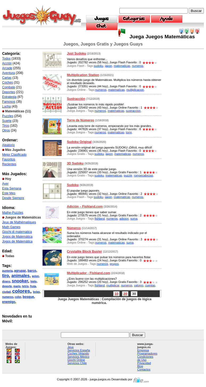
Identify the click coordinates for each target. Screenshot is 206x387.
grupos (114, 263)
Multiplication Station (83, 75)
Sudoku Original (79, 142)
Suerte (6, 121)
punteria (7, 270)
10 (116, 294)
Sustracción (76, 99)
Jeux (71, 347)
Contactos (143, 369)
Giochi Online (76, 359)
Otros (6, 130)
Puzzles (7, 116)
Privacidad (144, 363)
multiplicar (112, 285)
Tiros (5, 125)
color (18, 296)
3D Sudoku (75, 163)
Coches (7, 82)
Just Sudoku (76, 53)
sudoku (98, 65)
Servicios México (79, 356)
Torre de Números (80, 120)
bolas (36, 291)
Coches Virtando (78, 353)
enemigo (8, 302)
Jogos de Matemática (17, 236)
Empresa (143, 350)
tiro (5, 275)
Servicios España (79, 350)
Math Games (11, 227)
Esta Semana (11, 188)
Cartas (6, 78)
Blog (140, 366)
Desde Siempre (13, 198)
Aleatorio (8, 145)
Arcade (7, 68)
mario (16, 286)
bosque (28, 297)
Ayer (5, 184)
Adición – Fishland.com (85, 206)
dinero (6, 281)
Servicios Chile (77, 363)
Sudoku (73, 185)
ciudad (6, 291)
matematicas (122, 65)
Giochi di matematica (17, 232)
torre (129, 132)
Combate (8, 87)
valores (138, 285)
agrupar (20, 271)
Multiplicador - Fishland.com (88, 273)
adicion (124, 218)
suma (133, 218)
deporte (7, 286)
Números (74, 228)
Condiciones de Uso (145, 358)
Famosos (8, 102)
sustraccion (133, 110)
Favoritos (8, 159)
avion (35, 276)
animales (20, 275)
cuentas (150, 285)
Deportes (8, 92)
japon (108, 65)
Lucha (6, 106)
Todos (6, 58)
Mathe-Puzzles (12, 213)
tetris (25, 286)
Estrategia (9, 97)
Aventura (8, 73)
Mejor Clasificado (14, 155)
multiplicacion (135, 89)
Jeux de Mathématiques (19, 222)
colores (21, 291)
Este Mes (8, 193)
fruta (33, 286)
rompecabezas (143, 175)
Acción (7, 63)
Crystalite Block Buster (84, 251)
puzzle (128, 175)
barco (32, 271)
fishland (100, 218)
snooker (20, 281)
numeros (7, 296)
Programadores (147, 353)
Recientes (9, 164)
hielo (33, 281)
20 (125, 294)
